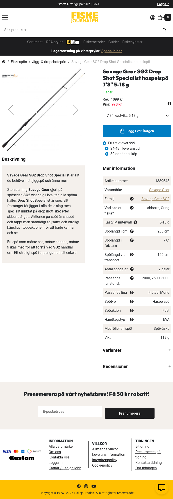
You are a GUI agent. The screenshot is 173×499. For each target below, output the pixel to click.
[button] (11, 109)
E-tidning (142, 446)
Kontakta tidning (148, 463)
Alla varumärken (62, 446)
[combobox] (80, 30)
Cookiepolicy (102, 465)
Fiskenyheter (132, 42)
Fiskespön (19, 62)
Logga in (163, 4)
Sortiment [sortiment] (35, 42)
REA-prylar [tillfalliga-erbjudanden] (54, 42)
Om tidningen (146, 468)
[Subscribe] (120, 411)
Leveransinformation (108, 454)
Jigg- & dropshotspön (49, 62)
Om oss (55, 452)
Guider (113, 42)
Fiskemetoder (94, 42)
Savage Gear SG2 (155, 199)
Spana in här (111, 51)
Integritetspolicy (104, 460)
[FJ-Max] (73, 42)
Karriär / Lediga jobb (65, 468)
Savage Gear (159, 190)
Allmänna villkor (105, 449)
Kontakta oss (59, 457)
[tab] (137, 168)
